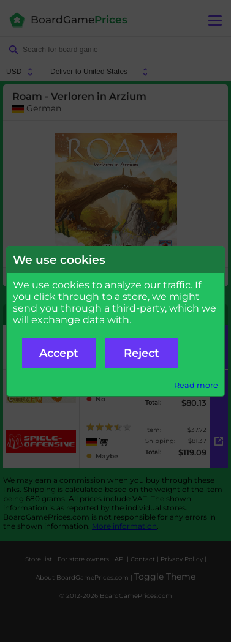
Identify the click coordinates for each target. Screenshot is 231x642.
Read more (196, 385)
